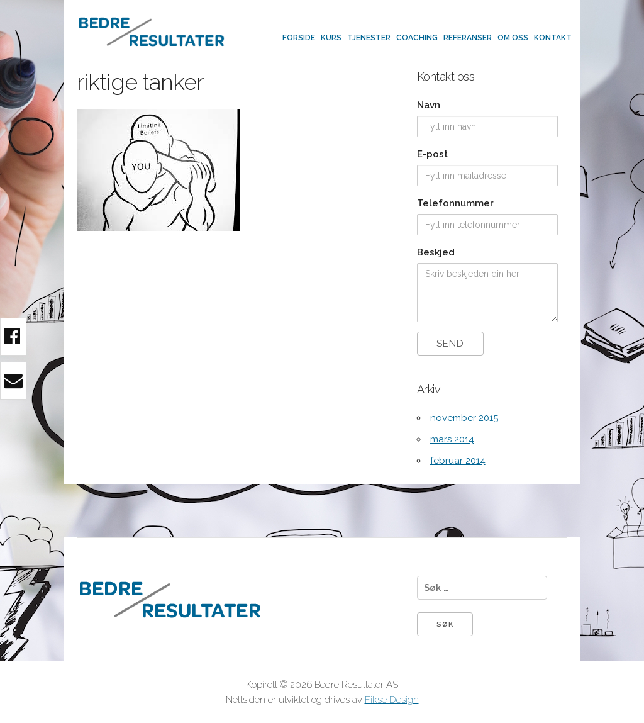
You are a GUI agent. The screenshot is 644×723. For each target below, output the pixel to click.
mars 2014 (452, 439)
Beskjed (436, 252)
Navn (428, 105)
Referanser (467, 37)
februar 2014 (458, 460)
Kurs (331, 37)
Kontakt (553, 37)
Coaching (417, 37)
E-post (432, 154)
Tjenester (369, 37)
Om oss (512, 37)
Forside (298, 37)
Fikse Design (392, 699)
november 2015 (464, 417)
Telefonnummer (455, 203)
